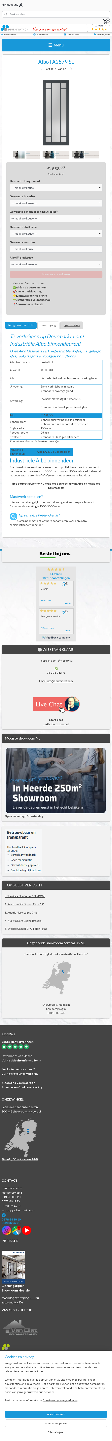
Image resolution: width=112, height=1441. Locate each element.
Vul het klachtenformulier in (21, 1060)
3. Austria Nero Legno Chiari (22, 912)
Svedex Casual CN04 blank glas (27, 929)
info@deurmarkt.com (60, 681)
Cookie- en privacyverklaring (61, 1400)
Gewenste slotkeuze (23, 227)
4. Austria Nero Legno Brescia (23, 921)
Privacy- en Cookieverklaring (22, 1087)
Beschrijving (48, 325)
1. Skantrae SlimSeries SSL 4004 (25, 896)
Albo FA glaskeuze (21, 257)
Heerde (38, 304)
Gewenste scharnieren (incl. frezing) (33, 211)
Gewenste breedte (22, 196)
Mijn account (12, 4)
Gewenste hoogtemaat (25, 181)
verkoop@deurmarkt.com (18, 1210)
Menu (56, 45)
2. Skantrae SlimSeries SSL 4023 (24, 904)
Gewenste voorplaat (23, 242)
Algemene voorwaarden (18, 1083)
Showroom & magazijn (56, 1004)
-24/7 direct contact (56, 722)
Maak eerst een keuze (56, 274)
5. (6, 929)
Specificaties (72, 325)
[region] (56, 1383)
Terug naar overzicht (21, 325)
